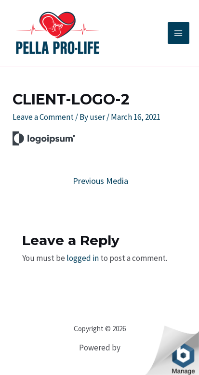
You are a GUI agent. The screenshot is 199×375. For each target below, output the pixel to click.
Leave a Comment (43, 117)
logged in (82, 258)
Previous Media (100, 180)
